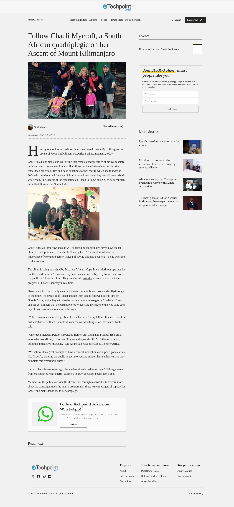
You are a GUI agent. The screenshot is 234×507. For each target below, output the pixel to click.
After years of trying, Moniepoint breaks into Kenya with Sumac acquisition (158, 183)
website (87, 278)
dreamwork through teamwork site (87, 382)
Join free (172, 109)
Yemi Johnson (40, 127)
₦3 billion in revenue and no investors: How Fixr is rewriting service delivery (157, 164)
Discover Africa (74, 269)
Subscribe (192, 19)
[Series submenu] (108, 20)
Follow (73, 424)
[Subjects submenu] (98, 20)
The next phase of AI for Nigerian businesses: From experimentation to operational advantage (158, 202)
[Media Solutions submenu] (143, 20)
